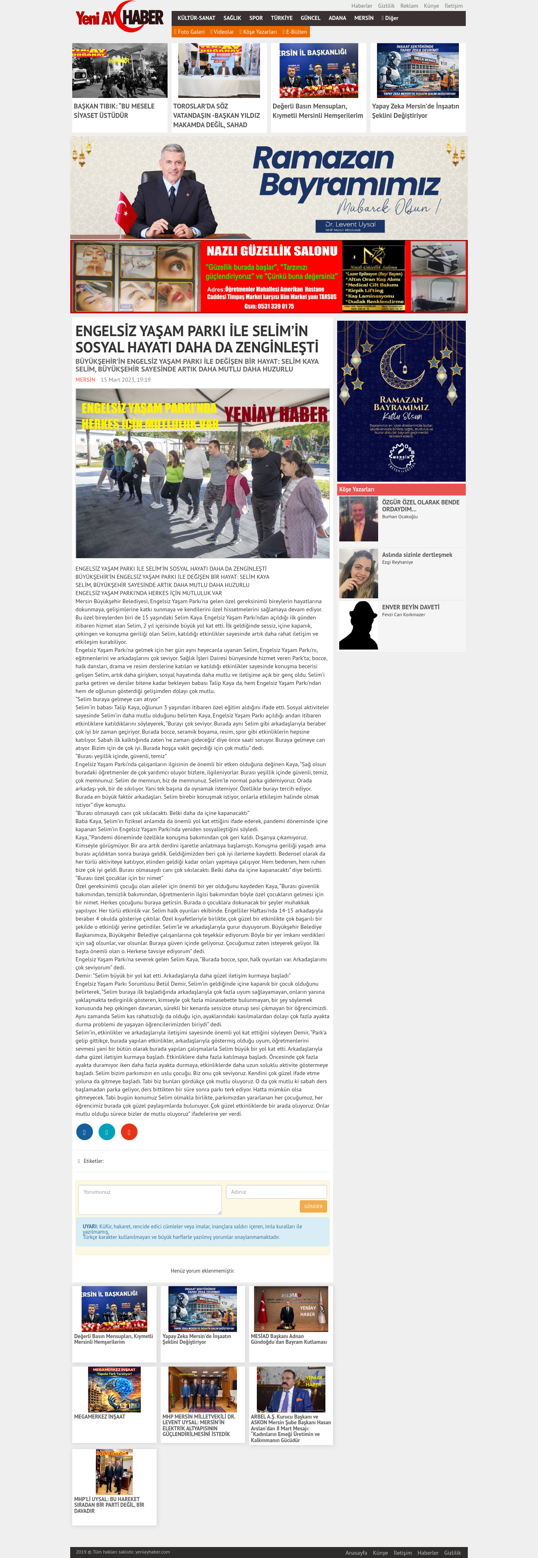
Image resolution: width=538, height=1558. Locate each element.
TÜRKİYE (282, 18)
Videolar (222, 31)
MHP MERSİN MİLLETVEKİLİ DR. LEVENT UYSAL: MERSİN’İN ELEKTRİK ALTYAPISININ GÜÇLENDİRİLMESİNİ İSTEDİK (199, 1426)
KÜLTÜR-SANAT (196, 18)
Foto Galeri (189, 31)
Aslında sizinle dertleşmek (417, 554)
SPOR (256, 18)
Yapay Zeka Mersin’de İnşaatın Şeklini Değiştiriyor (197, 1339)
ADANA (337, 18)
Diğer (390, 18)
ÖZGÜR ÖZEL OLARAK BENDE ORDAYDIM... (421, 505)
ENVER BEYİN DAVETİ (410, 607)
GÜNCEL (311, 18)
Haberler (361, 5)
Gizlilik (386, 5)
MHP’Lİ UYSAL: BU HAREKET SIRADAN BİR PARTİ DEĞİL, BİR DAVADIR (109, 1506)
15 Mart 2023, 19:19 (126, 379)
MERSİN (364, 18)
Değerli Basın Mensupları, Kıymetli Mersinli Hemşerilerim (113, 1339)
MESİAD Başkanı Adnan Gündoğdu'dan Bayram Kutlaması (289, 1339)
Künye (431, 5)
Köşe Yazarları (258, 31)
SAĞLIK (232, 18)
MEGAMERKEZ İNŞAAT (99, 1417)
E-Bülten (294, 31)
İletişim (454, 5)
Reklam (409, 5)
